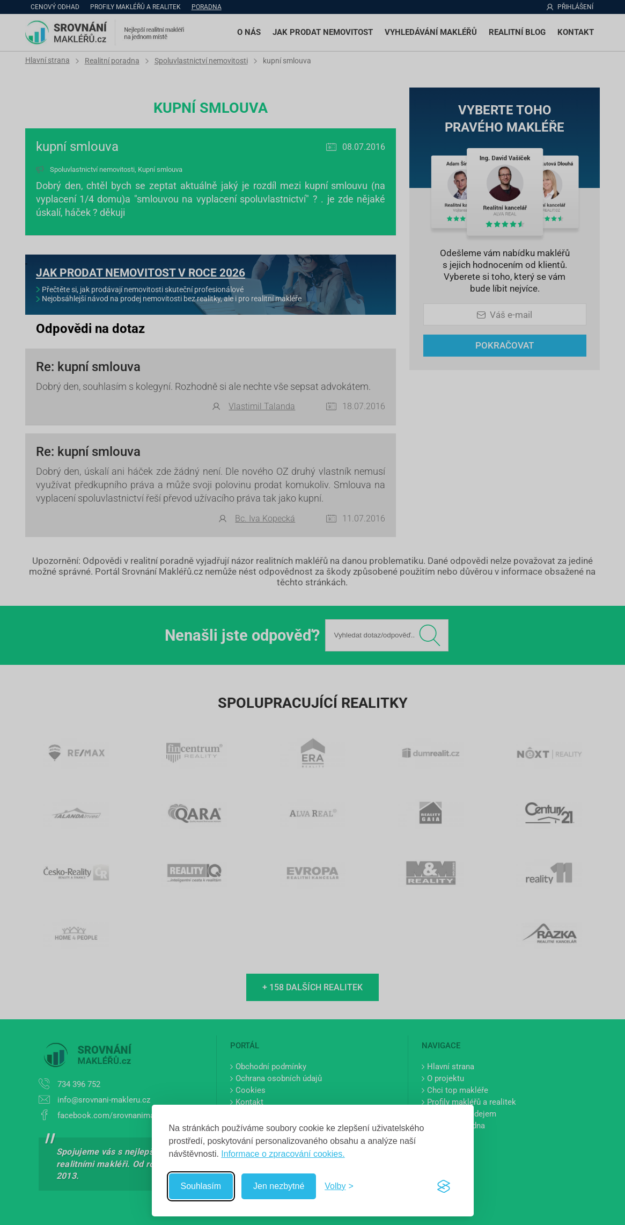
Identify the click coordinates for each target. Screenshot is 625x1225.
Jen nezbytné (278, 1186)
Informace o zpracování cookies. (282, 1153)
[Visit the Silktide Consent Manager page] (444, 1186)
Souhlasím (201, 1186)
